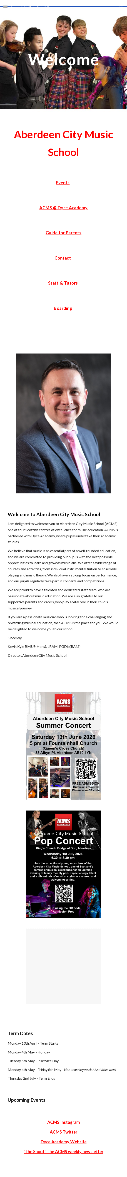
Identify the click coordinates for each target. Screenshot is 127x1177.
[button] (5, 6)
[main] (63, 59)
